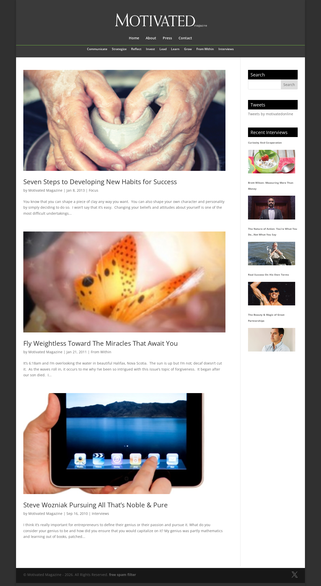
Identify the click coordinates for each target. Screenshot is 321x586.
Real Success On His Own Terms (268, 274)
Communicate (97, 49)
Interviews (226, 49)
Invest (150, 49)
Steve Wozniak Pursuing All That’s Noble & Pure (95, 504)
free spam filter (122, 574)
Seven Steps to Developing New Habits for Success (100, 181)
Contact (185, 38)
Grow (188, 49)
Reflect (136, 49)
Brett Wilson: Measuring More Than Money (270, 185)
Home (134, 38)
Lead (163, 49)
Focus (93, 190)
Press (167, 38)
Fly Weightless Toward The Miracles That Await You (100, 343)
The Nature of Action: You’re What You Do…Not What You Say (272, 232)
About (151, 38)
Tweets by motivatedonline (270, 113)
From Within (205, 49)
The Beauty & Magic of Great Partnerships (266, 317)
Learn (175, 49)
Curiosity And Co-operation (265, 142)
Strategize (119, 49)
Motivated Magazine (45, 190)
